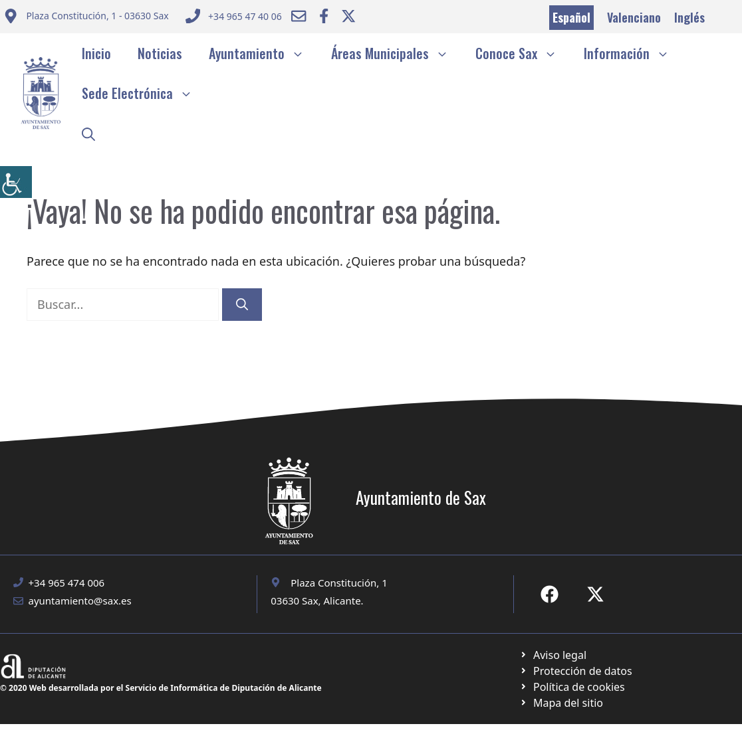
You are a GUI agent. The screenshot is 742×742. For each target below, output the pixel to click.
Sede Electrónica (144, 93)
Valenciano (634, 17)
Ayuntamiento (263, 53)
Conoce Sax (522, 53)
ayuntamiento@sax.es (80, 600)
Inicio (96, 53)
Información (633, 53)
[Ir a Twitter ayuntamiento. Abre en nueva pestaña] (348, 16)
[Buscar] (242, 304)
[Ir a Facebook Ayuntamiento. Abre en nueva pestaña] (323, 16)
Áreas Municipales (396, 53)
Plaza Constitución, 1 (339, 582)
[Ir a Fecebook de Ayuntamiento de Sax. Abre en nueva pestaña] (549, 594)
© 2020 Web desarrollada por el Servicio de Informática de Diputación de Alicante (161, 688)
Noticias (160, 53)
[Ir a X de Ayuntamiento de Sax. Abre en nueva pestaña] (595, 594)
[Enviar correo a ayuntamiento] (86, 17)
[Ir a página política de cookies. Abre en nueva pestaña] (575, 671)
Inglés (689, 17)
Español (571, 17)
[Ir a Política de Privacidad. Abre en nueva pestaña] (552, 655)
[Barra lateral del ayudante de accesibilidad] (16, 182)
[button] (88, 133)
